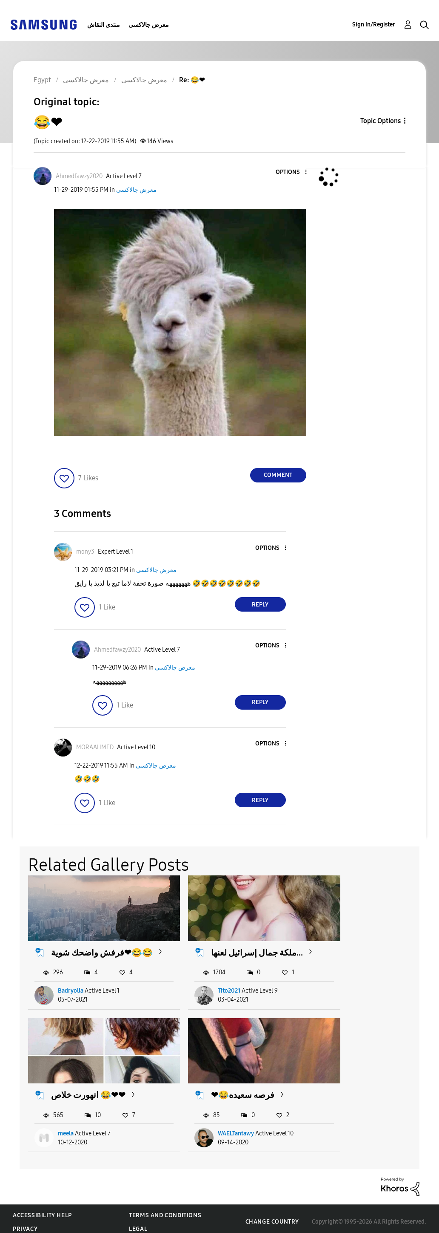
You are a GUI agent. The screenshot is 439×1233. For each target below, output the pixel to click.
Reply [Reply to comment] (260, 604)
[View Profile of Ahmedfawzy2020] (79, 176)
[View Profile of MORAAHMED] (95, 747)
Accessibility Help (42, 1209)
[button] (291, 172)
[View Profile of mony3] (85, 551)
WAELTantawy (76, 1127)
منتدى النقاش (103, 25)
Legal (138, 1222)
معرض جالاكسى (148, 25)
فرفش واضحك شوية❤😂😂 (91, 949)
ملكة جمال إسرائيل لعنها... (226, 949)
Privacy (25, 1222)
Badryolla (71, 992)
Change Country (272, 1215)
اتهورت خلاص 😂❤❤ (369, 944)
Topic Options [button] (380, 121)
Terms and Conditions (165, 1209)
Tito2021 (210, 992)
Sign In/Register (373, 24)
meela (347, 992)
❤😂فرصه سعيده (83, 1088)
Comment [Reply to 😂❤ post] (278, 475)
